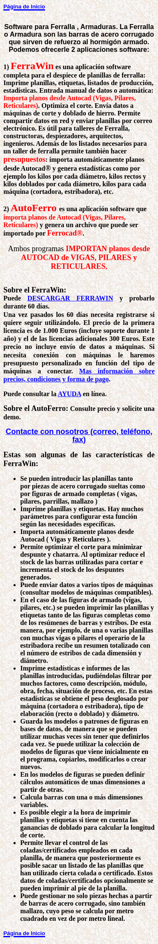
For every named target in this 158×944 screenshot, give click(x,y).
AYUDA (69, 393)
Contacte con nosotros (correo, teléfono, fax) (78, 435)
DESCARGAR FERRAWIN (70, 298)
